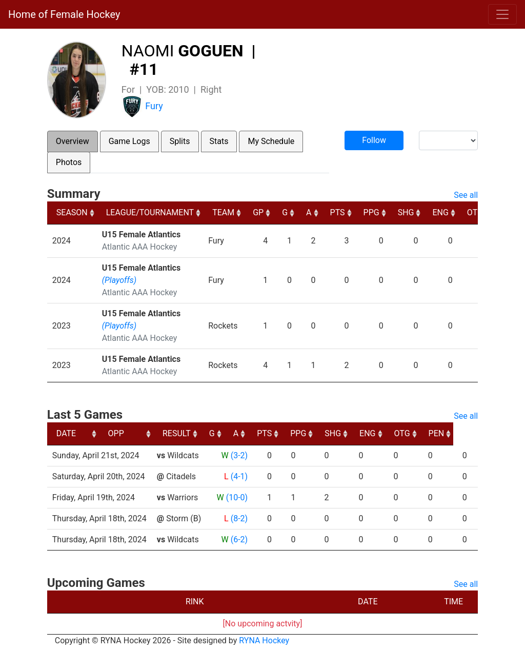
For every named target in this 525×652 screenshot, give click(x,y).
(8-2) (239, 518)
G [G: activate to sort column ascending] (285, 212)
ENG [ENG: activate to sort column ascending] (440, 212)
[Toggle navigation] (502, 14)
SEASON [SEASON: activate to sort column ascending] (72, 212)
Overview (72, 141)
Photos (69, 162)
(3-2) (239, 455)
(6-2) (239, 539)
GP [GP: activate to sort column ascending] (258, 212)
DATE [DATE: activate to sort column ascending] (66, 433)
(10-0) (237, 497)
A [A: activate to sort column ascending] (308, 212)
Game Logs (129, 141)
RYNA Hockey (264, 640)
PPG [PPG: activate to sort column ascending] (371, 212)
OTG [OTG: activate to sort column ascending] (475, 212)
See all (466, 195)
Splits (180, 141)
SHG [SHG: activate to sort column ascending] (406, 212)
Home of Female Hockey (64, 14)
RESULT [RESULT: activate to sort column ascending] (229, 433)
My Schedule (271, 141)
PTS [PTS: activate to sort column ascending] (337, 212)
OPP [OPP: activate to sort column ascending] (169, 433)
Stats (219, 141)
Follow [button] (374, 140)
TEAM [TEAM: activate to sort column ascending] (223, 212)
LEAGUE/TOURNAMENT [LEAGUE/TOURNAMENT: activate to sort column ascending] (150, 212)
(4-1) (239, 476)
